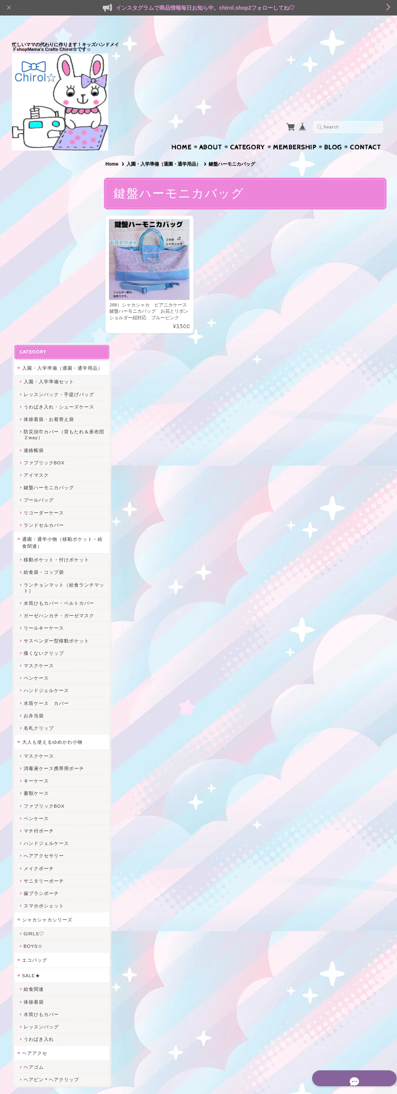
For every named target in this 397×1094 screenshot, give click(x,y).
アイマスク (35, 284)
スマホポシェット (43, 715)
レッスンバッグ (41, 836)
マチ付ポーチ (38, 640)
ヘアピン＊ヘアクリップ (51, 888)
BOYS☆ (32, 755)
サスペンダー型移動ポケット (56, 449)
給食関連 (33, 798)
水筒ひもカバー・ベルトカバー (58, 412)
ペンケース (35, 487)
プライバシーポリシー (47, 967)
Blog (333, 132)
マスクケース (38, 475)
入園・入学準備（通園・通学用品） (166, 149)
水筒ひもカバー (41, 823)
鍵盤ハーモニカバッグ (48, 296)
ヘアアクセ (34, 862)
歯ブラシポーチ (41, 702)
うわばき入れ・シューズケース (58, 215)
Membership (294, 132)
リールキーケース (43, 437)
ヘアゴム (33, 876)
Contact (365, 132)
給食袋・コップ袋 (43, 381)
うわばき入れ (38, 848)
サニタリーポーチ (43, 689)
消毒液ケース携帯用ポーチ (53, 577)
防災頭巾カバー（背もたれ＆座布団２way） (58, 244)
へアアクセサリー (43, 665)
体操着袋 (33, 811)
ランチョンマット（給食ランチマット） (58, 396)
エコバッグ (34, 769)
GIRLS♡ (33, 743)
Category (247, 132)
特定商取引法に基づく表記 (51, 982)
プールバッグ (38, 309)
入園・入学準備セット (48, 191)
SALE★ (31, 784)
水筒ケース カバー (46, 512)
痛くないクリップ (43, 462)
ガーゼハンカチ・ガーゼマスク (58, 425)
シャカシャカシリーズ (47, 729)
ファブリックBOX (43, 271)
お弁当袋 (33, 524)
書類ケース (35, 602)
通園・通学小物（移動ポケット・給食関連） (54, 352)
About (210, 132)
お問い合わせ (38, 952)
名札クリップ (38, 537)
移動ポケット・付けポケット (56, 369)
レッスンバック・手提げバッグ (58, 203)
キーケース (35, 590)
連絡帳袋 (33, 259)
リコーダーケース (43, 321)
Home (181, 132)
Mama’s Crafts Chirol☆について (56, 936)
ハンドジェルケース (46, 499)
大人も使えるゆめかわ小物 (52, 551)
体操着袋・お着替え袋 (48, 228)
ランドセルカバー (43, 334)
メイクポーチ (38, 677)
